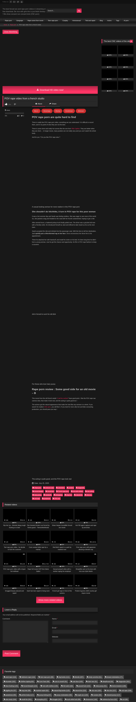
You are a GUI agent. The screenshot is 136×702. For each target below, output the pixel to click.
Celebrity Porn (13, 468)
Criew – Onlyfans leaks (45, 473)
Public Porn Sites (114, 465)
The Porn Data (12, 473)
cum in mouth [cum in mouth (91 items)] (61, 432)
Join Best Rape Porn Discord (68, 498)
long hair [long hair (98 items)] (25, 441)
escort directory (85, 483)
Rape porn (8, 20)
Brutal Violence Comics (94, 470)
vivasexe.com (8, 465)
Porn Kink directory (32, 478)
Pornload (6, 478)
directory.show (17, 463)
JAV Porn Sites (28, 481)
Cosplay (65, 20)
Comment (6, 370)
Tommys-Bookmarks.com (84, 463)
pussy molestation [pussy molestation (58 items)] (64, 446)
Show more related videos (50, 351)
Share (52, 104)
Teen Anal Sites (88, 465)
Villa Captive (75, 128)
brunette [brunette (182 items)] (10, 432)
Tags (117, 20)
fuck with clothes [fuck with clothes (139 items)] (50, 437)
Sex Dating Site (73, 478)
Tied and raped (90, 20)
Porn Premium (43, 468)
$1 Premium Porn (48, 465)
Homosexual (76, 20)
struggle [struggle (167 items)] (57, 450)
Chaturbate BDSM (102, 463)
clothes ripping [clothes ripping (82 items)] (27, 432)
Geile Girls (124, 481)
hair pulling (89, 242)
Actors (109, 20)
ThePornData (120, 470)
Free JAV (24, 476)
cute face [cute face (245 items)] (77, 432)
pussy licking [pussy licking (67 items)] (45, 446)
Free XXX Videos (33, 465)
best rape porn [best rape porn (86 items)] (46, 428)
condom (70, 239)
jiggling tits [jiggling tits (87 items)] (11, 441)
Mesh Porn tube (31, 463)
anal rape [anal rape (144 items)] (11, 428)
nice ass (88, 246)
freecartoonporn (62, 476)
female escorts (61, 483)
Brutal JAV (71, 468)
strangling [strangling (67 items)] (42, 450)
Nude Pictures (16, 483)
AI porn (126, 20)
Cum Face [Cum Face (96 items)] (44, 432)
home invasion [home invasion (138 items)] (119, 437)
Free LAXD (15, 476)
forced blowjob (38, 242)
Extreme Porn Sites (76, 470)
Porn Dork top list (103, 473)
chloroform (60, 239)
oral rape (36, 249)
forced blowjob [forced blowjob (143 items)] (30, 437)
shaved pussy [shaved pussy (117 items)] (113, 446)
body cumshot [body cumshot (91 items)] (95, 428)
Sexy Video (81, 468)
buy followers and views (45, 483)
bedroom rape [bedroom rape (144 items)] (28, 428)
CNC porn (47, 220)
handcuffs (47, 246)
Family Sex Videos (59, 478)
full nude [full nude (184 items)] (68, 437)
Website (55, 388)
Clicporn (57, 463)
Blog (101, 20)
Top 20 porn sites (60, 470)
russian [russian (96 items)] (97, 446)
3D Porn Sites (101, 465)
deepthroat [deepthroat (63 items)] (108, 432)
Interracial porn (87, 476)
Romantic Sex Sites (28, 468)
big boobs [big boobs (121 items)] (64, 428)
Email (54, 379)
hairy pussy (37, 246)
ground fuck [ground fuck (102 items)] (84, 437)
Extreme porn (116, 463)
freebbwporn (75, 476)
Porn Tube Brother (45, 463)
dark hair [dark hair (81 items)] (92, 432)
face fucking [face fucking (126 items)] (12, 437)
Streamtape (46, 111)
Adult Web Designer (57, 468)
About (38, 104)
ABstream (81, 111)
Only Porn (31, 473)
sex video (119, 468)
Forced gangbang (16, 470)
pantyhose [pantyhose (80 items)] (11, 446)
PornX (110, 476)
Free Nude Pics (62, 465)
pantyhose (46, 249)
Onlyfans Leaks (108, 468)
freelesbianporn (49, 476)
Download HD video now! (50, 90)
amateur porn (29, 483)
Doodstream (69, 111)
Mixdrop (57, 111)
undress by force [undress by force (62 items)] (109, 450)
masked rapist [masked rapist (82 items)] (42, 441)
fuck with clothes (77, 242)
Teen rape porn (53, 20)
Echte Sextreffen (87, 478)
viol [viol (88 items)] (125, 450)
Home (5, 25)
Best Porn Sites (101, 476)
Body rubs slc (75, 465)
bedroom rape (49, 239)
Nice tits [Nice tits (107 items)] (111, 441)
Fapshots (127, 483)
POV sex (56, 249)
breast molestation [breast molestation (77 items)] (115, 428)
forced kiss (50, 242)
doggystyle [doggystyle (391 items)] (124, 432)
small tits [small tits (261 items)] (27, 450)
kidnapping (58, 246)
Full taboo (6, 463)
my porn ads (97, 483)
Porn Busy (119, 483)
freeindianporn (35, 476)
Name (55, 370)
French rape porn (62, 242)
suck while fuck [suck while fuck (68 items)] (73, 450)
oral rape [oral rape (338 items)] (126, 441)
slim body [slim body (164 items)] (11, 450)
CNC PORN (108, 483)
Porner (127, 476)
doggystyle (80, 239)
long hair (68, 246)
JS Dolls (22, 473)
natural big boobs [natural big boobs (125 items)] (62, 441)
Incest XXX (45, 478)
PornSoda (119, 476)
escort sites (73, 483)
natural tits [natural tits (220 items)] (80, 441)
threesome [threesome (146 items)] (91, 450)
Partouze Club (67, 463)
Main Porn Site (74, 473)
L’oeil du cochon (62, 212)
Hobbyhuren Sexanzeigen (91, 481)
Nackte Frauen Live (110, 481)
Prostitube (6, 486)
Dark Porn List (29, 470)
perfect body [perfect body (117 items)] (27, 446)
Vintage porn (20, 465)
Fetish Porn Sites (88, 473)
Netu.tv (36, 111)
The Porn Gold (61, 473)
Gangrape (19, 20)
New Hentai (116, 473)
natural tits (78, 246)
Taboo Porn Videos (73, 481)
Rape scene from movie (35, 20)
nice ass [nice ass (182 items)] (96, 441)
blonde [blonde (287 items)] (79, 428)
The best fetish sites (44, 470)
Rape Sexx (109, 470)
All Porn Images (17, 478)
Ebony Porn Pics (94, 468)
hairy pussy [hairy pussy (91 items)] (101, 437)
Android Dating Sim (103, 478)
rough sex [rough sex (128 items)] (82, 446)
